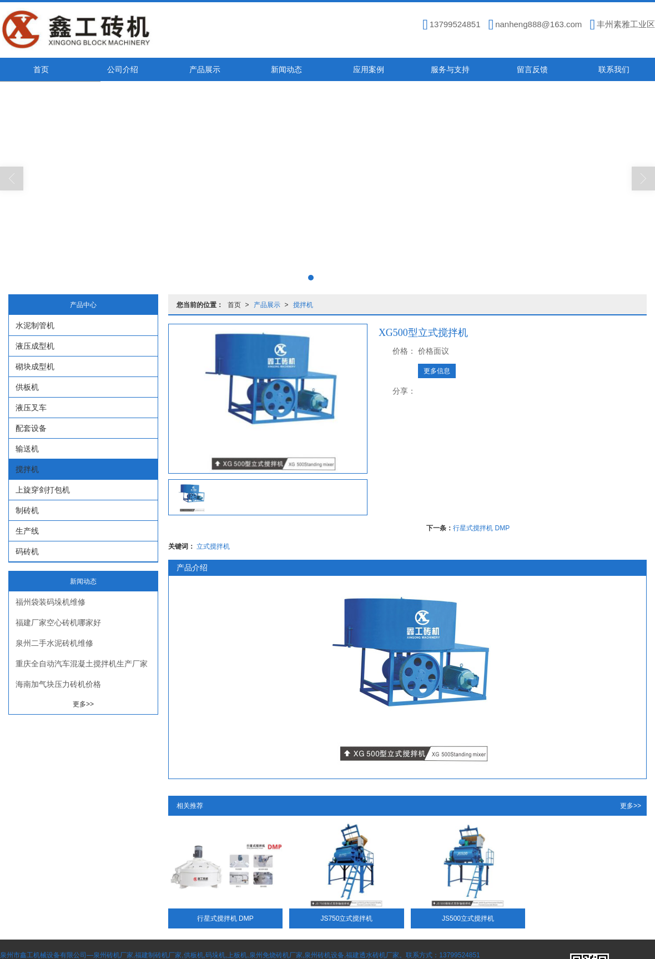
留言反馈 (532, 69)
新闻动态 (286, 69)
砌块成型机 (35, 366)
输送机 (27, 448)
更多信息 (437, 371)
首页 (41, 69)
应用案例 (368, 69)
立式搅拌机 (213, 546)
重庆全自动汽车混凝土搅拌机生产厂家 (82, 663)
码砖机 (27, 551)
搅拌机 (303, 305)
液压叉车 (31, 407)
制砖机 (27, 510)
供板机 (27, 387)
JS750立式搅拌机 (346, 918)
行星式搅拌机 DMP (481, 528)
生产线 (27, 530)
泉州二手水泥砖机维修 (54, 643)
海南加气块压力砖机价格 (58, 684)
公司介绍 (122, 69)
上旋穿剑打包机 (43, 489)
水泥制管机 (35, 325)
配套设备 (31, 428)
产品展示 (204, 69)
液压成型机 (35, 346)
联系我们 (613, 69)
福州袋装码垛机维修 (50, 602)
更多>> (630, 806)
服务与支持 (450, 69)
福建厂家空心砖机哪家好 (58, 622)
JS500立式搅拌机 (468, 918)
